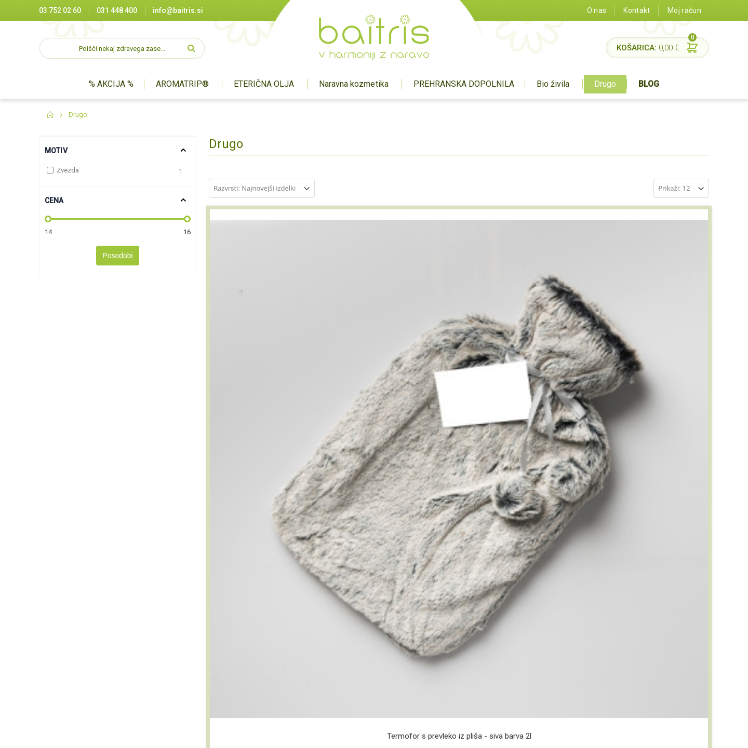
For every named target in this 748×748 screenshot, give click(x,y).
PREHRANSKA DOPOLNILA (463, 84)
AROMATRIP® (182, 84)
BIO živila (349, 638)
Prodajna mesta (247, 599)
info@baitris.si (178, 10)
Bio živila (553, 84)
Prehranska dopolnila (369, 625)
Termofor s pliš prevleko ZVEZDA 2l (522, 358)
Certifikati (236, 612)
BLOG (648, 84)
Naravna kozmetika (353, 84)
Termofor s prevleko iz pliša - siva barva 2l (267, 358)
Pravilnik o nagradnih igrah (264, 664)
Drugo (605, 84)
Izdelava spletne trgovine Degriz (487, 735)
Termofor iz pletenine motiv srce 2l (395, 358)
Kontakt (636, 10)
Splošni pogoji (243, 638)
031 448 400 (117, 10)
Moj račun (684, 10)
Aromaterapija (359, 599)
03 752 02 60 (60, 10)
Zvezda (68, 170)
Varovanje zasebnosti (256, 651)
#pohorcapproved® (678, 735)
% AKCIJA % (111, 84)
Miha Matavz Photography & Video (592, 735)
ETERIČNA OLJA (264, 84)
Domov (51, 115)
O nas (597, 10)
